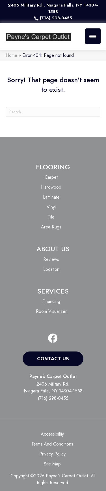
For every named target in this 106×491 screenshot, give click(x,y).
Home (11, 55)
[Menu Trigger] (93, 36)
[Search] (53, 112)
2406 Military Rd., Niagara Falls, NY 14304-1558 (53, 8)
